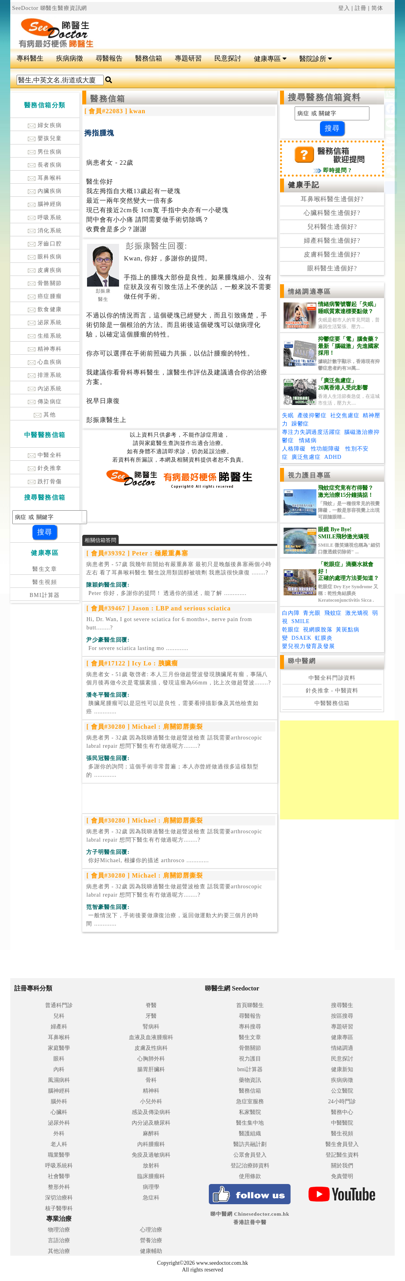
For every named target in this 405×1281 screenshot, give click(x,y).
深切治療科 (59, 1198)
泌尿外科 (59, 1123)
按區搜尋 (342, 1016)
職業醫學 (59, 1155)
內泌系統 (45, 389)
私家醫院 (250, 1112)
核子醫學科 (59, 1208)
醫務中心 (342, 1112)
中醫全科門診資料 (332, 678)
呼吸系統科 (59, 1166)
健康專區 (270, 59)
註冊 (361, 8)
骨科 (151, 1080)
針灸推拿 (45, 468)
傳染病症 (45, 402)
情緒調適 (342, 1048)
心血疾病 (45, 362)
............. (166, 593)
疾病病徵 (69, 58)
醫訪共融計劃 (250, 1144)
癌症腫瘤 (45, 296)
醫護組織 (250, 1134)
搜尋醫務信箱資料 (324, 97)
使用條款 (250, 1176)
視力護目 (250, 1059)
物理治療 (59, 1230)
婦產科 (59, 1027)
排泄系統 (45, 375)
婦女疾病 (45, 125)
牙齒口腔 (45, 244)
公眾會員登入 (250, 1155)
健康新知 (342, 1069)
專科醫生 (30, 58)
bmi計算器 (250, 1069)
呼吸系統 (45, 217)
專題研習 (188, 58)
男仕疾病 (45, 152)
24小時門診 (342, 1101)
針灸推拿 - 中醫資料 (332, 691)
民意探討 (227, 58)
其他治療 (59, 1251)
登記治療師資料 (250, 1166)
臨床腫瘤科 (151, 1176)
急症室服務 (250, 1101)
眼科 (58, 1059)
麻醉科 (151, 1134)
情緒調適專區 (309, 291)
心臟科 (59, 1112)
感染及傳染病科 (151, 1112)
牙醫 (151, 1016)
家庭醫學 (59, 1048)
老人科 (59, 1144)
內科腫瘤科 (151, 1144)
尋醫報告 (109, 58)
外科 (58, 1134)
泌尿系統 (45, 322)
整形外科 (59, 1187)
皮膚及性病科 (151, 1048)
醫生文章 (44, 569)
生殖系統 (45, 336)
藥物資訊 (250, 1080)
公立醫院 (342, 1091)
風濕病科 (59, 1080)
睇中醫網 (302, 661)
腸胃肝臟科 (151, 1069)
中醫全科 (45, 455)
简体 (377, 8)
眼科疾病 (45, 257)
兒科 (58, 1016)
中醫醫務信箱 (332, 703)
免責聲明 (342, 1176)
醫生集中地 (250, 1123)
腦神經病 (45, 204)
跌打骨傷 (45, 482)
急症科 (151, 1198)
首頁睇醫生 (250, 1005)
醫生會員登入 (342, 1144)
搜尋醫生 (342, 1005)
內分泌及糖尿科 (151, 1123)
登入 (344, 8)
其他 (45, 415)
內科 (58, 1069)
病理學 (151, 1187)
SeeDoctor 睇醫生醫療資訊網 (49, 8)
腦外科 (59, 1101)
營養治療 (151, 1240)
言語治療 (59, 1240)
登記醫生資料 (342, 1155)
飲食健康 (45, 309)
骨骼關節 (45, 283)
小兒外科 (151, 1101)
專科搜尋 (250, 1027)
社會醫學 (59, 1176)
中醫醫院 (342, 1123)
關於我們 (342, 1166)
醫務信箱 (148, 58)
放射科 (151, 1166)
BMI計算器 (45, 595)
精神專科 (45, 349)
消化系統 (45, 231)
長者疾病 (45, 165)
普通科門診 (59, 1005)
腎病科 (151, 1027)
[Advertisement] (234, 28)
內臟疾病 (45, 191)
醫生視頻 (44, 582)
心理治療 (151, 1230)
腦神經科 (59, 1091)
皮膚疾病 (45, 270)
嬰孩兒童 (45, 138)
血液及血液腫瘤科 (151, 1037)
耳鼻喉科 (45, 178)
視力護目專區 (309, 475)
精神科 (151, 1091)
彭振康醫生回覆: (156, 245)
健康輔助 (151, 1251)
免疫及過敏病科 (151, 1155)
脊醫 (151, 1005)
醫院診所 (315, 59)
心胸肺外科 (151, 1059)
